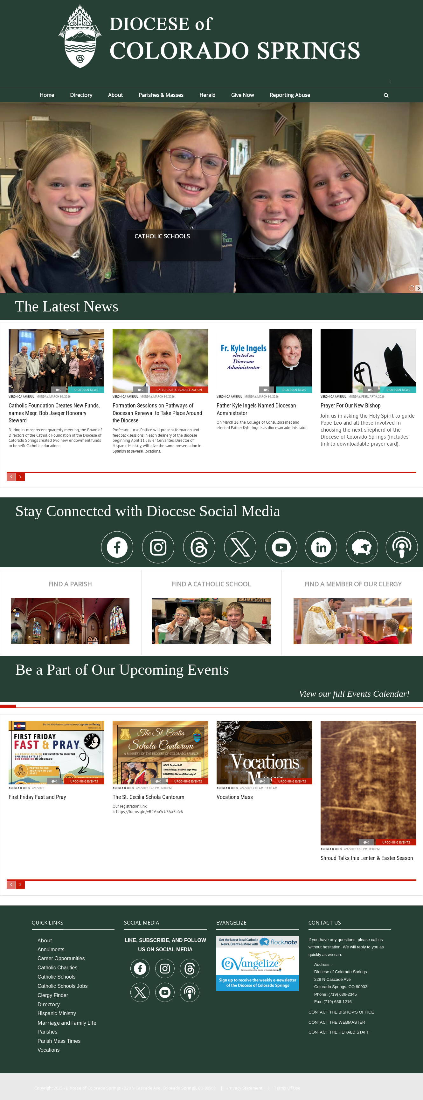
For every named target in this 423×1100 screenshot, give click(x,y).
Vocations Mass (235, 797)
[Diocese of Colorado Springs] (211, 35)
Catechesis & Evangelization (179, 390)
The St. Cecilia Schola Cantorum (148, 797)
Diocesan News (86, 390)
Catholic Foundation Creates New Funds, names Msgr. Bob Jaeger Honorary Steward (54, 413)
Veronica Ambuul (21, 396)
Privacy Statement (244, 1088)
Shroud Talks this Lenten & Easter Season (367, 858)
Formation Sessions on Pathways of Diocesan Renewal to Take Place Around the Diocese (157, 413)
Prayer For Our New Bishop (351, 405)
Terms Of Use (287, 1088)
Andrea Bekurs (19, 788)
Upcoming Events (84, 781)
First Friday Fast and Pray (37, 797)
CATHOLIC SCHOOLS (183, 236)
